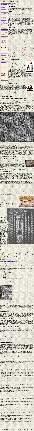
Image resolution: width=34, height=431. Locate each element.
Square (6, 50)
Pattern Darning (3, 7)
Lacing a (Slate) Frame (4, 4)
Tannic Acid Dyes (3, 55)
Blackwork (2, 5)
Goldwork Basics (3, 17)
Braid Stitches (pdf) (3, 20)
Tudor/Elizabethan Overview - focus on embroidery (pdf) (4, 45)
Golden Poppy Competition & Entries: (3, 68)
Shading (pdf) (3, 22)
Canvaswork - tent (3, 9)
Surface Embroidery (4, 21)
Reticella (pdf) (3, 14)
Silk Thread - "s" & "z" (4, 57)
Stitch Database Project (4, 32)
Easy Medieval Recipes (4, 62)
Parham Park (30, 356)
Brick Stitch (2, 11)
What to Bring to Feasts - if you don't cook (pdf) (4, 64)
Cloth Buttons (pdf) (3, 37)
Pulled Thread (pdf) (3, 13)
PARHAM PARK (10, 261)
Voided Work (3, 6)
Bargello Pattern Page (4, 10)
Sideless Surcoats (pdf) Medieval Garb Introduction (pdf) (4, 41)
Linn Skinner (15, 356)
